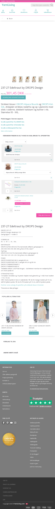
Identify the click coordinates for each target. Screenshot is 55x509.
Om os (5, 371)
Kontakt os (6, 380)
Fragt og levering (8, 377)
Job (4, 499)
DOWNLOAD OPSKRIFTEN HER (13, 97)
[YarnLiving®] (8, 5)
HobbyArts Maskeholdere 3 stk (22, 182)
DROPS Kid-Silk (18, 146)
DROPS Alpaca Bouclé (27, 104)
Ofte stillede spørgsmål (10, 374)
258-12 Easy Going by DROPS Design (39, 327)
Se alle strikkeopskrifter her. (11, 128)
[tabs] (48, 11)
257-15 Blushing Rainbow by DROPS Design (12, 327)
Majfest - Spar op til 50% (8, 1)
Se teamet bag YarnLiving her (39, 389)
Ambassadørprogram (9, 384)
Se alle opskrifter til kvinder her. (13, 125)
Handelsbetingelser (10, 492)
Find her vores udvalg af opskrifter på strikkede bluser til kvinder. (22, 285)
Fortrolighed (7, 496)
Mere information (6, 131)
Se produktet (6, 333)
